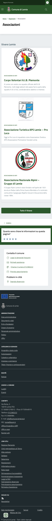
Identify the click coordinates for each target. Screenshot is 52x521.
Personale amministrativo (10, 331)
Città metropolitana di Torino (11, 448)
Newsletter (5, 501)
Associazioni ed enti (10, 76)
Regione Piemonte (8, 3)
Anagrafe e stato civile (9, 350)
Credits (39, 510)
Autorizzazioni (6, 354)
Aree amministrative (8, 317)
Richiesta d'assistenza (9, 487)
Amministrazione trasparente (12, 476)
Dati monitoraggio (7, 510)
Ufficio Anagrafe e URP (9, 425)
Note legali (5, 469)
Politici (3, 334)
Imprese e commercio (9, 361)
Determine (5, 459)
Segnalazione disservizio (10, 481)
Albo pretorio (6, 452)
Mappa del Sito (15, 512)
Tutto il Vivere (26, 210)
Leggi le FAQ (5, 479)
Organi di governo (7, 327)
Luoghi (3, 389)
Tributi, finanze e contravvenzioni (13, 364)
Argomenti (12, 18)
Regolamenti (6, 462)
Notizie (3, 376)
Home (4, 18)
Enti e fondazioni (7, 324)
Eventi (3, 392)
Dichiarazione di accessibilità (11, 473)
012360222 (12, 412)
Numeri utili (5, 433)
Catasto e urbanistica (9, 357)
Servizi (25, 510)
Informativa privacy (8, 466)
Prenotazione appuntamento (11, 484)
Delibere (4, 455)
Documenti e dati (7, 320)
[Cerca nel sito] (45, 9)
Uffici (3, 338)
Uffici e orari (5, 429)
